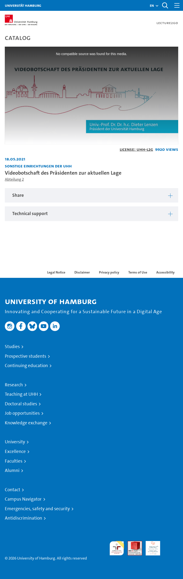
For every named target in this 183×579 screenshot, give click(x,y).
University (15, 442)
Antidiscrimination (23, 518)
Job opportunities (22, 413)
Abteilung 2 (14, 179)
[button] (152, 5)
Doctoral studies (21, 404)
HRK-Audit (150, 546)
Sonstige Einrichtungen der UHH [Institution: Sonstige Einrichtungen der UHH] (38, 166)
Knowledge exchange (26, 423)
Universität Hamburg (23, 5)
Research (14, 385)
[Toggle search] (165, 5)
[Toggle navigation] (177, 5)
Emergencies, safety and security (37, 509)
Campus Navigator (23, 499)
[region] (91, 195)
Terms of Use (137, 272)
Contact (12, 490)
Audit (132, 543)
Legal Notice (56, 272)
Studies (12, 347)
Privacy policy (109, 272)
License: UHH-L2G (136, 149)
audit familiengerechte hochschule (117, 548)
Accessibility (165, 272)
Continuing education (26, 366)
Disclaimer (82, 272)
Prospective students (25, 356)
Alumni (12, 470)
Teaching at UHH (21, 394)
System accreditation (171, 546)
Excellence (15, 451)
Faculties (13, 461)
